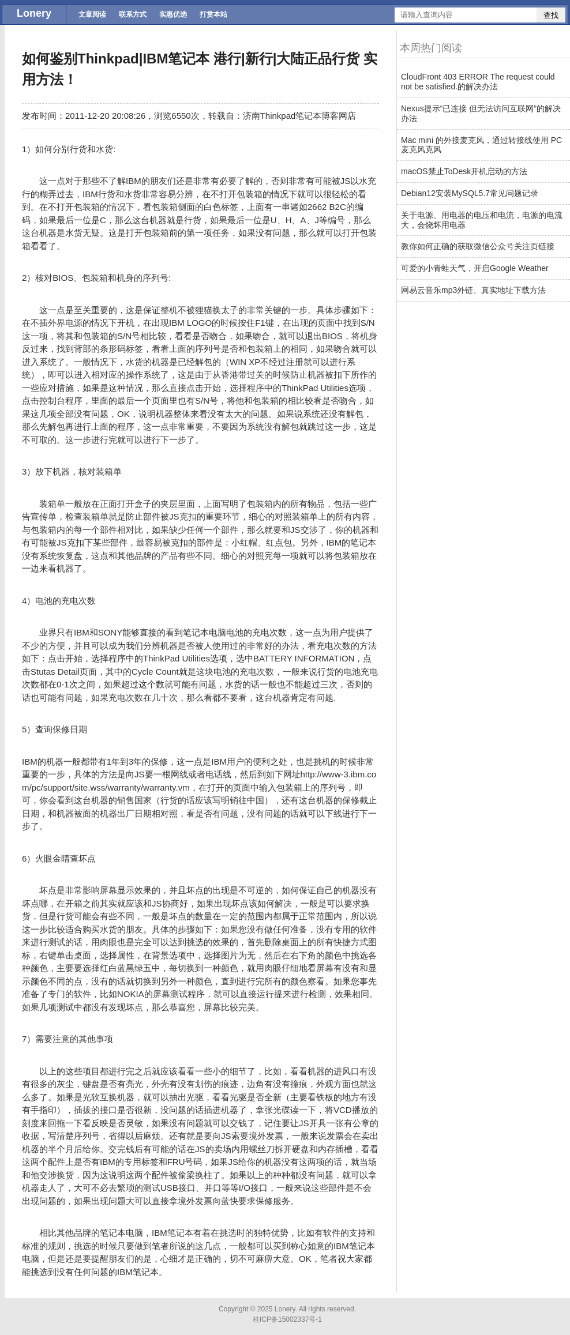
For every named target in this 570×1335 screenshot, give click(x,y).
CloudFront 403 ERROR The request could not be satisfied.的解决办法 (478, 81)
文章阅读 (92, 14)
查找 (550, 15)
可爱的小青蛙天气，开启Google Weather (475, 268)
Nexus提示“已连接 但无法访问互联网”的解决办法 (481, 113)
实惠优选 (173, 14)
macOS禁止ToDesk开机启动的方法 (464, 171)
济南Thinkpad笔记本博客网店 (300, 116)
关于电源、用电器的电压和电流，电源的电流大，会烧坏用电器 (481, 220)
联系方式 (133, 14)
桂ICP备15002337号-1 (287, 1319)
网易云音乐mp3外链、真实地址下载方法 (473, 290)
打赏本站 (213, 14)
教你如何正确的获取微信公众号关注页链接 (477, 246)
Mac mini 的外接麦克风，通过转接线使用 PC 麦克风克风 (481, 145)
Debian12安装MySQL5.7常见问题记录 (469, 193)
